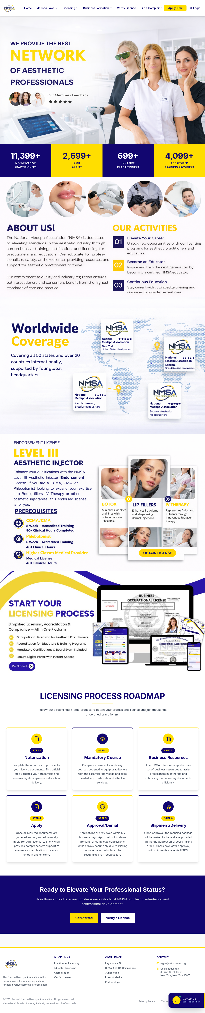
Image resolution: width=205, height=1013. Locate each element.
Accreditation (62, 972)
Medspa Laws (47, 8)
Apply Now (175, 8)
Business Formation (97, 8)
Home (28, 8)
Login (194, 8)
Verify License (126, 8)
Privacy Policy (147, 1001)
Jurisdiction (112, 972)
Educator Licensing (65, 968)
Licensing (70, 8)
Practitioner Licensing (67, 963)
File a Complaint (151, 8)
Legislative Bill (113, 963)
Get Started (84, 918)
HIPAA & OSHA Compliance (120, 968)
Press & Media (113, 977)
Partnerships (112, 982)
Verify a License (118, 918)
